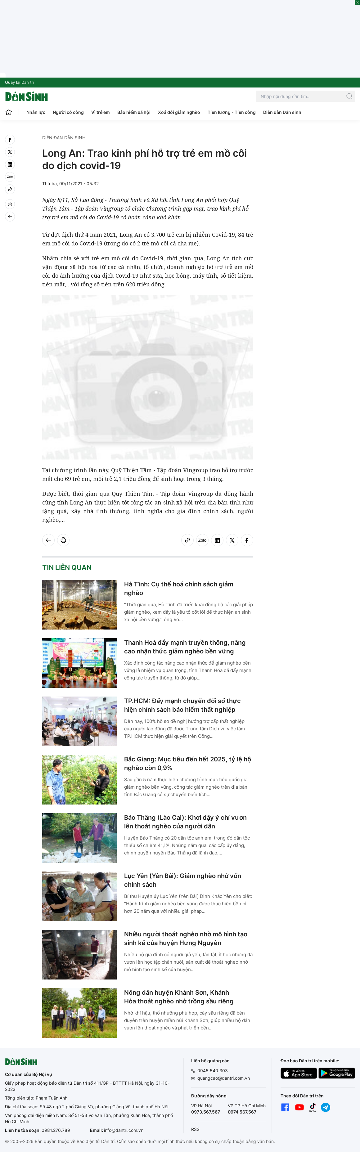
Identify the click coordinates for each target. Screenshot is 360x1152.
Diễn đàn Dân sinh (282, 112)
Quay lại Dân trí (19, 82)
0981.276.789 (56, 1130)
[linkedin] (10, 164)
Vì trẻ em (100, 112)
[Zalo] (10, 177)
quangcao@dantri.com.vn (223, 1078)
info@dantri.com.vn (123, 1130)
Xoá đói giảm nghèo (179, 112)
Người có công (68, 112)
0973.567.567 (205, 1111)
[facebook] (10, 140)
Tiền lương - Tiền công (232, 112)
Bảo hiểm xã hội (134, 112)
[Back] (10, 217)
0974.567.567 (242, 1111)
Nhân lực (35, 112)
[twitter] (10, 152)
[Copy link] (10, 189)
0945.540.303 (212, 1070)
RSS (195, 1129)
